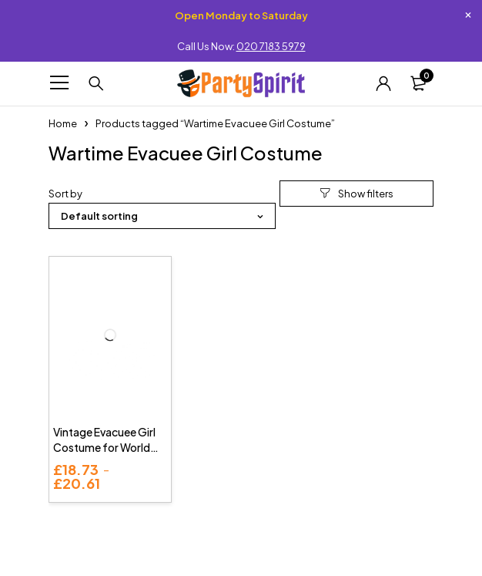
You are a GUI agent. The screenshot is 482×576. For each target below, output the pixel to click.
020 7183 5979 (271, 46)
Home (63, 123)
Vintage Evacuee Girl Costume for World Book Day (104, 447)
